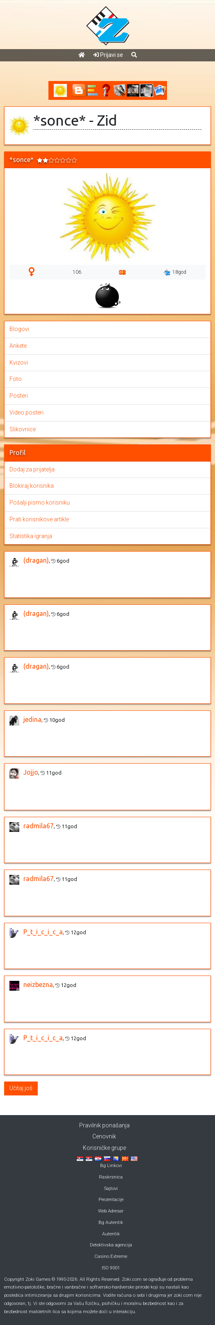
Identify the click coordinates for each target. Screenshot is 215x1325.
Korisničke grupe (104, 1148)
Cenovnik (104, 1136)
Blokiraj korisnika (31, 485)
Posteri (18, 395)
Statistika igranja (30, 536)
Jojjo (30, 772)
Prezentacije (111, 1199)
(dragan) (36, 560)
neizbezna (38, 984)
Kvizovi (18, 362)
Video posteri (26, 412)
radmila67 (38, 825)
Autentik (111, 1234)
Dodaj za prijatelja (32, 469)
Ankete (18, 346)
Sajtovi (111, 1188)
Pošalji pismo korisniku (39, 502)
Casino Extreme (110, 1256)
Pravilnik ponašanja (104, 1125)
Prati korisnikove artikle (39, 519)
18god (175, 272)
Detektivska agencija (111, 1245)
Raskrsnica (111, 1177)
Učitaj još (20, 1088)
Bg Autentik (110, 1222)
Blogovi (19, 329)
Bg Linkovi (111, 1165)
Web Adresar (111, 1211)
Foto (15, 379)
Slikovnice (22, 429)
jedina (32, 719)
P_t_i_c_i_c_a (43, 931)
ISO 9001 (111, 1268)
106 (77, 272)
